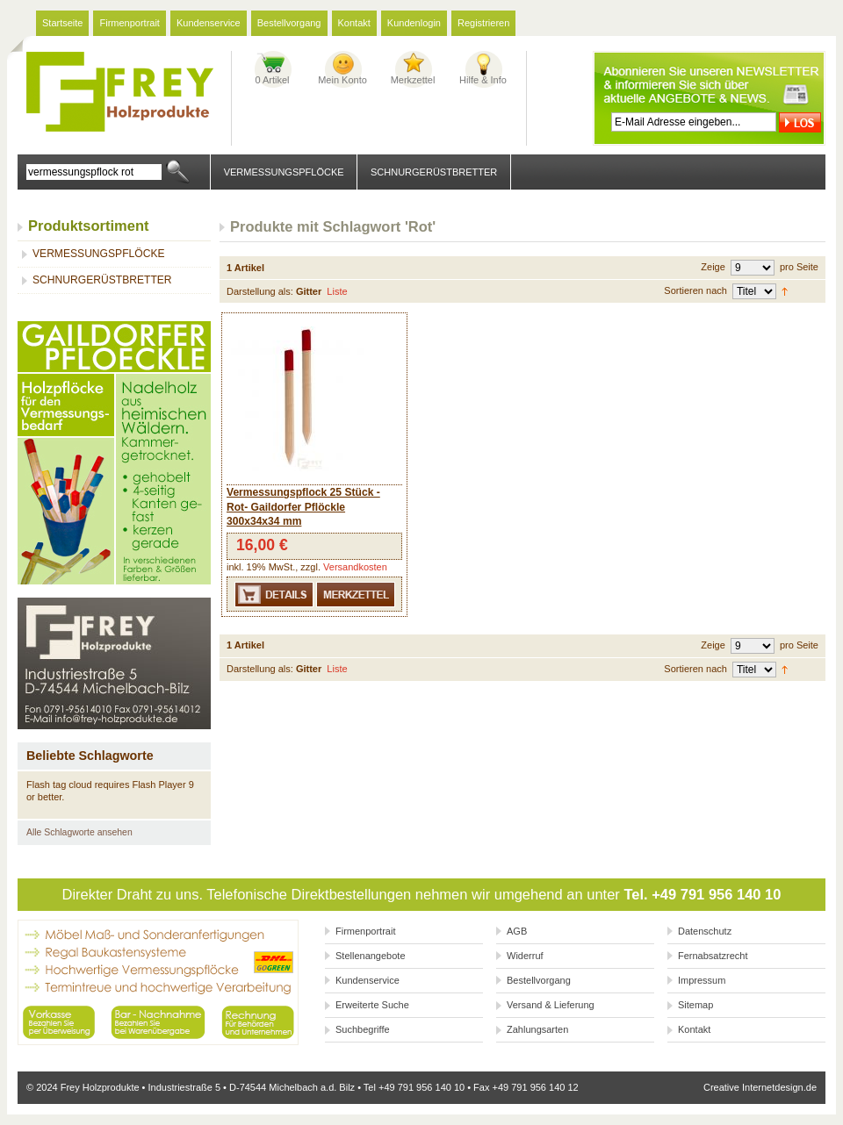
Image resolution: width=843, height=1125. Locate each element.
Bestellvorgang (289, 23)
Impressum (701, 980)
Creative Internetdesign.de (760, 1087)
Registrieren (483, 23)
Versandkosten (355, 567)
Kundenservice (209, 23)
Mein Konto (342, 80)
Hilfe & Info (483, 80)
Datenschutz (704, 931)
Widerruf (525, 955)
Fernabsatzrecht (712, 955)
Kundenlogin (414, 23)
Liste (337, 291)
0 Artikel (272, 80)
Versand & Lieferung (550, 1005)
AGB (517, 931)
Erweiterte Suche (372, 1005)
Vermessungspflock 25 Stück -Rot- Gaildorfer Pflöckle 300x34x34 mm (303, 506)
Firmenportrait (129, 23)
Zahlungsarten (537, 1029)
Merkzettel (413, 80)
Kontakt (354, 23)
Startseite (62, 23)
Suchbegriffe (362, 1029)
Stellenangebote (370, 955)
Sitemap (695, 1005)
